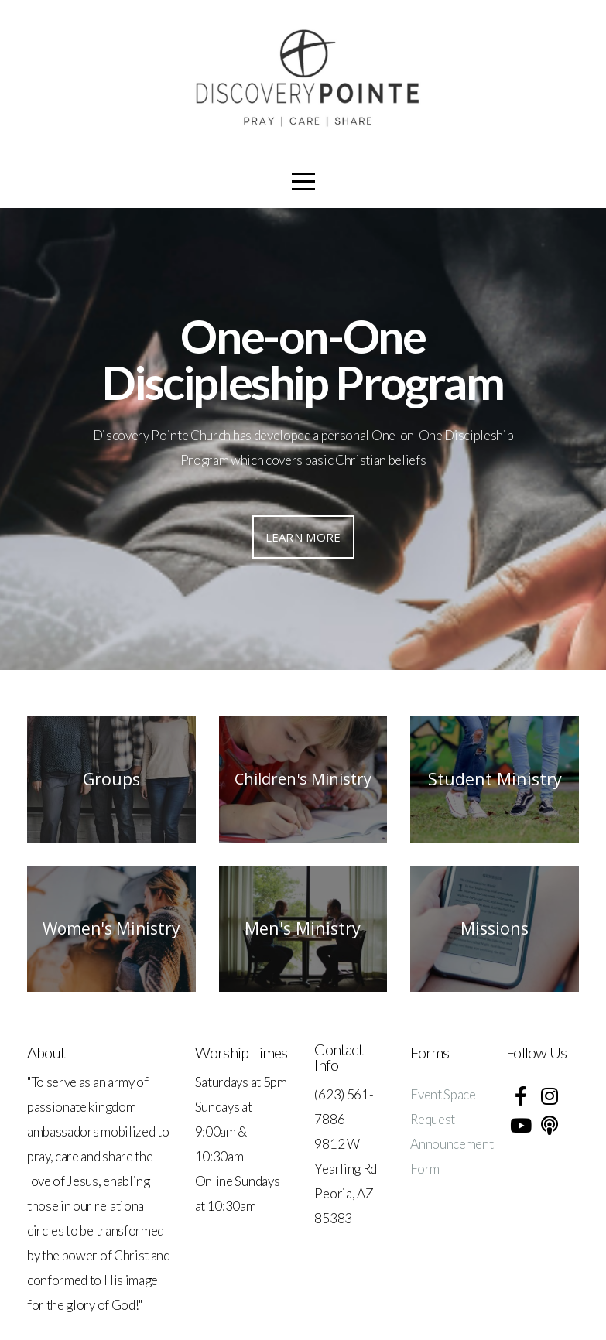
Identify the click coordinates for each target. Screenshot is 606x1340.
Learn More (303, 537)
